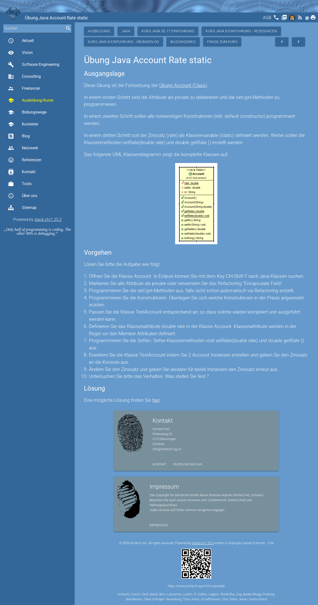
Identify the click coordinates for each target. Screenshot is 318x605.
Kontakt (22, 172)
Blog (19, 136)
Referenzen (24, 160)
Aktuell (21, 41)
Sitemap (22, 208)
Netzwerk (23, 148)
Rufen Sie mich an (187, 464)
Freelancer (24, 88)
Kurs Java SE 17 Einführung (168, 31)
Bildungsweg (183, 42)
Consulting (24, 76)
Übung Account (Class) (183, 85)
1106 (270, 543)
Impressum (159, 525)
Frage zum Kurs (222, 42)
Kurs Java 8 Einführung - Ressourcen (241, 31)
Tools (20, 184)
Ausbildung (99, 31)
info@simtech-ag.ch (167, 449)
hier (156, 400)
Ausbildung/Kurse (30, 100)
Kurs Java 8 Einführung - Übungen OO (123, 42)
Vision (20, 53)
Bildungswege (27, 112)
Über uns (22, 196)
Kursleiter (23, 124)
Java (125, 31)
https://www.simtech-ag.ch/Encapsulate (196, 586)
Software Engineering (33, 65)
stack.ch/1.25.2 (48, 219)
